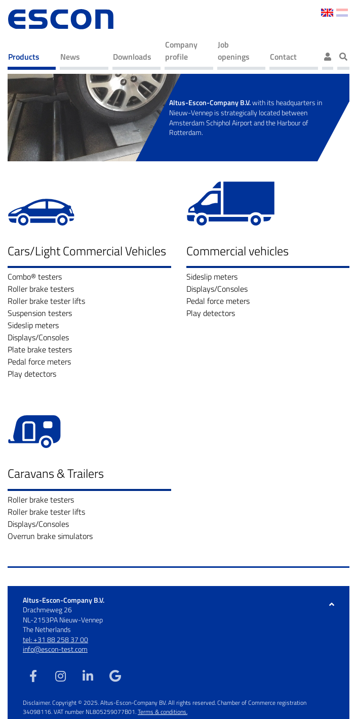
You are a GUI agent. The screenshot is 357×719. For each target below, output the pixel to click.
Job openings (234, 50)
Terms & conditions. (162, 711)
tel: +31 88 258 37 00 (55, 639)
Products (23, 57)
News (70, 57)
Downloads (132, 57)
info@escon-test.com (55, 649)
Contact (283, 57)
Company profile (181, 50)
